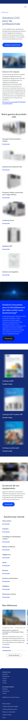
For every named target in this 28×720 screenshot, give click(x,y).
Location (4, 678)
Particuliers (5, 674)
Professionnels (4, 12)
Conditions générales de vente (9, 709)
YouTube (4, 682)
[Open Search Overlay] (20, 6)
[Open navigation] (25, 6)
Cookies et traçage (6, 714)
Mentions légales (6, 703)
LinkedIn (4, 680)
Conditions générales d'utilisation (10, 706)
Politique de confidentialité (8, 712)
